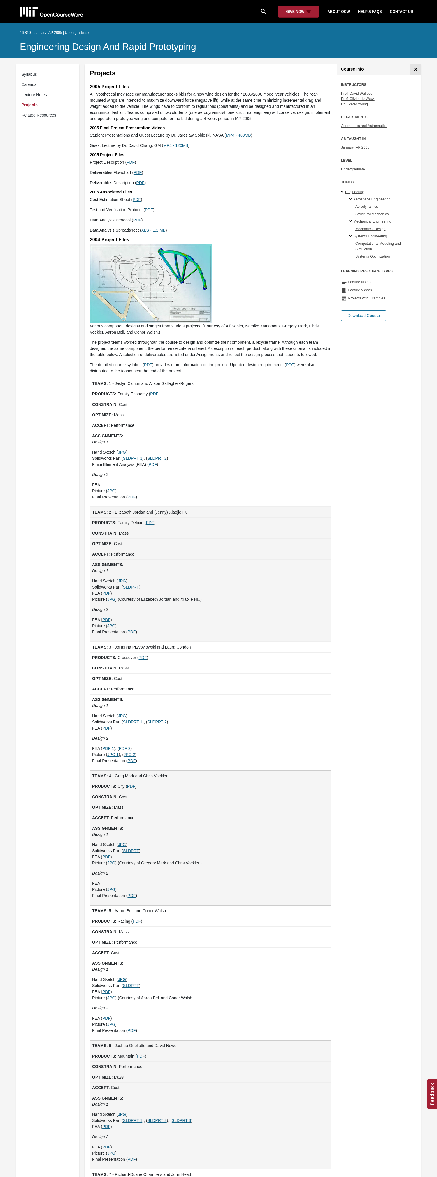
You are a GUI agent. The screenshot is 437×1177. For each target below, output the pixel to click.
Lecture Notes (34, 94)
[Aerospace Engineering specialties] (351, 199)
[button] (363, 315)
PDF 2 (125, 748)
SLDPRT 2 (156, 458)
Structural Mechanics (372, 214)
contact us (401, 12)
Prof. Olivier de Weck (358, 99)
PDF (131, 162)
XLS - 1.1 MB (153, 230)
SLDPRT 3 (181, 1120)
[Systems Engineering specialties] (351, 236)
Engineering (354, 192)
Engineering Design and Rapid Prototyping (108, 46)
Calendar (30, 84)
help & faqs (370, 12)
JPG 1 (113, 754)
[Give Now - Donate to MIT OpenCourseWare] (299, 12)
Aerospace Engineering (371, 199)
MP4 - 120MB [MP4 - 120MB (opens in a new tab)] (175, 145)
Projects (30, 105)
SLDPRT (131, 587)
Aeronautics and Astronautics (364, 126)
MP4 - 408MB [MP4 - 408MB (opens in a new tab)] (238, 135)
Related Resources (39, 115)
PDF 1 (108, 748)
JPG (122, 452)
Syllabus (29, 74)
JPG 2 (129, 754)
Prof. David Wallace (356, 93)
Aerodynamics (366, 207)
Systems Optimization (372, 256)
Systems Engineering (370, 236)
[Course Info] (415, 69)
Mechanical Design (370, 229)
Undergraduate (353, 169)
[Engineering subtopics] (343, 192)
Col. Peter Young (354, 104)
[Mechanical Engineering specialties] (351, 221)
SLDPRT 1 (132, 458)
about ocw (338, 12)
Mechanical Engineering (372, 221)
